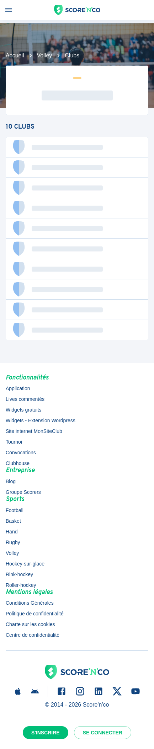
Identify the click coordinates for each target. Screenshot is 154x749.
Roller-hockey (21, 585)
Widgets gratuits (23, 410)
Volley (44, 55)
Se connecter (102, 732)
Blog (11, 481)
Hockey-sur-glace (25, 564)
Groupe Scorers (23, 492)
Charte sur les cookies (30, 624)
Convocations (21, 452)
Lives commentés (25, 399)
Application (18, 388)
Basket (13, 521)
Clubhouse (18, 463)
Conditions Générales (30, 603)
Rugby (13, 542)
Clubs (72, 55)
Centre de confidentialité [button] (32, 635)
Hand (11, 531)
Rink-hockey (19, 574)
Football (14, 510)
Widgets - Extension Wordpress (40, 420)
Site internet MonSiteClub (34, 431)
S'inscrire (45, 732)
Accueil (15, 55)
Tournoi (14, 442)
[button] (77, 147)
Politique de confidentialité (35, 613)
